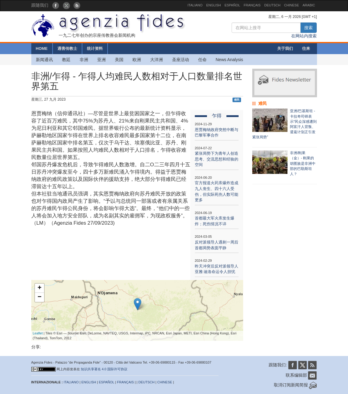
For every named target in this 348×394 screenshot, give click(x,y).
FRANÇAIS (252, 5)
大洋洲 (156, 59)
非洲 (84, 59)
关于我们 (285, 48)
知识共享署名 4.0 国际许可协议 (104, 369)
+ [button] (39, 288)
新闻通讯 (44, 59)
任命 (202, 59)
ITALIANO (195, 5)
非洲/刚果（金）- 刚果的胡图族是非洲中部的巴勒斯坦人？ (302, 163)
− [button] (39, 297)
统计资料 (95, 48)
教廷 (66, 59)
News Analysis (229, 59)
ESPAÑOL (232, 5)
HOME (42, 48)
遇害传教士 (67, 48)
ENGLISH (213, 5)
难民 (236, 99)
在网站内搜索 (304, 35)
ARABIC (309, 5)
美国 (119, 59)
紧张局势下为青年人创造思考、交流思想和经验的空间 (216, 159)
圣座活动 (180, 59)
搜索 (308, 27)
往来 (306, 48)
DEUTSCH (272, 5)
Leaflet (38, 333)
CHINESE (291, 5)
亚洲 (101, 59)
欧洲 (137, 59)
